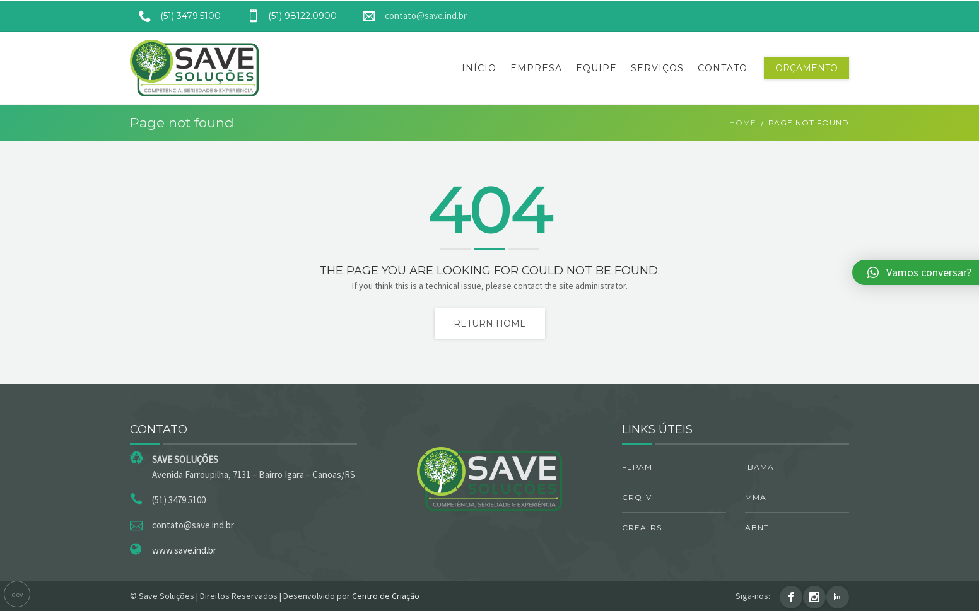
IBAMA (759, 467)
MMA (755, 497)
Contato (722, 68)
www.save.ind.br (184, 550)
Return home (490, 323)
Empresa (536, 68)
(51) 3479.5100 (175, 16)
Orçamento (806, 68)
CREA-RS (642, 527)
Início (479, 68)
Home (742, 122)
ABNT (757, 527)
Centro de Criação (385, 596)
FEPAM (637, 467)
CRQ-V (637, 497)
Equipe (596, 68)
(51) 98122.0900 (287, 16)
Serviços (657, 68)
